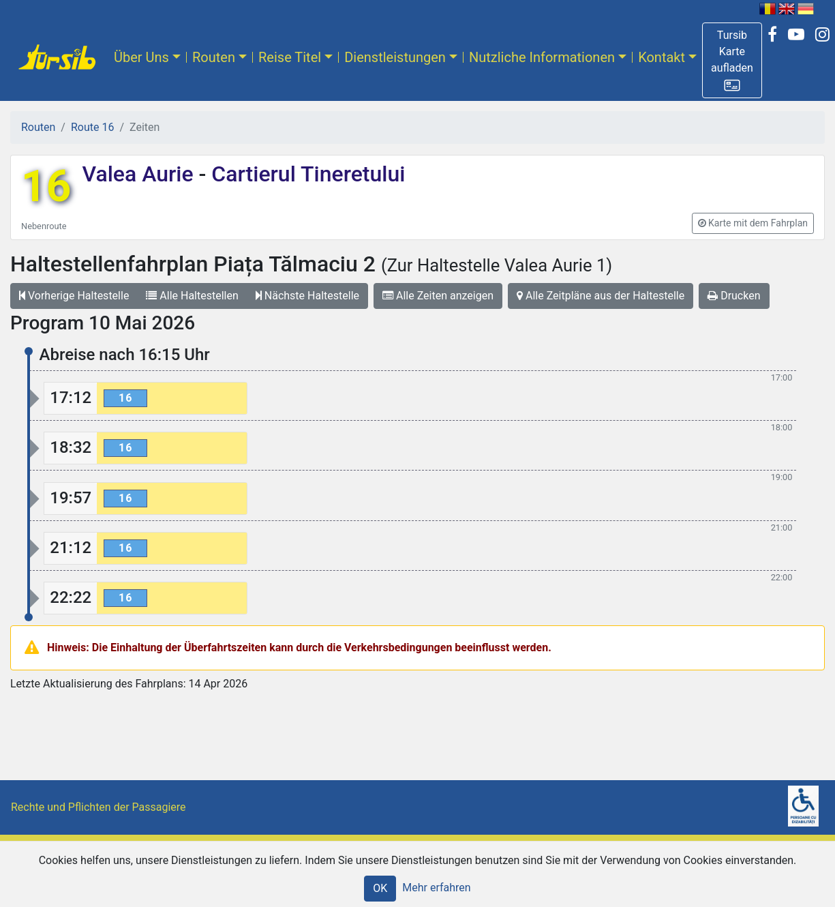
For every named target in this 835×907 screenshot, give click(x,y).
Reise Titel (289, 57)
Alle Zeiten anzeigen (438, 295)
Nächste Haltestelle (307, 295)
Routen (213, 57)
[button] (732, 60)
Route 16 (92, 127)
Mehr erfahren (436, 887)
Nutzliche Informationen (542, 57)
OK (380, 888)
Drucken (734, 295)
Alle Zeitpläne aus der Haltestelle (600, 295)
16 (46, 186)
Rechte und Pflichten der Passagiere (98, 807)
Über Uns (141, 57)
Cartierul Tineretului (305, 174)
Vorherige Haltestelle (74, 295)
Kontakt (661, 57)
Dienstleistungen (395, 57)
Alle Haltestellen (192, 295)
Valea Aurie (140, 174)
